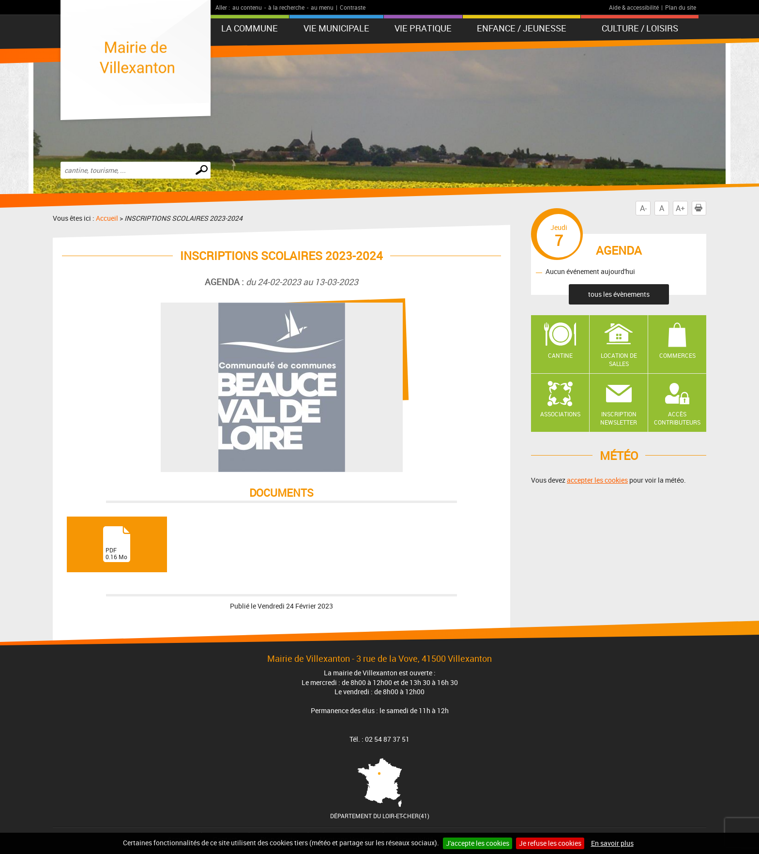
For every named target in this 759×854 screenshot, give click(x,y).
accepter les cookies (597, 480)
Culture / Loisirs (640, 28)
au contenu (247, 7)
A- (643, 208)
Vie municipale (336, 28)
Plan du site (680, 7)
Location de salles (619, 359)
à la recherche (286, 7)
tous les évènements (619, 294)
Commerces (677, 355)
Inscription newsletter (618, 418)
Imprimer (700, 208)
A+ (680, 208)
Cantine (560, 355)
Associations (560, 414)
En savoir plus (612, 843)
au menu (322, 7)
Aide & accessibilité (634, 7)
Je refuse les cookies (550, 843)
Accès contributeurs (677, 418)
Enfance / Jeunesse (521, 28)
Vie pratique (423, 28)
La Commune (249, 28)
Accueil (107, 218)
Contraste (352, 7)
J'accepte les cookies (477, 843)
